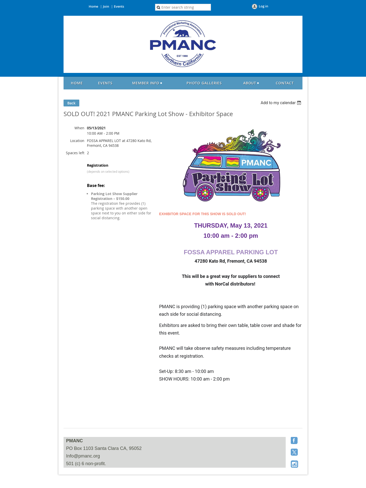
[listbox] (281, 103)
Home (93, 6)
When (79, 127)
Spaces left (75, 152)
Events (119, 6)
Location (77, 140)
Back (71, 103)
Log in (263, 6)
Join (106, 6)
